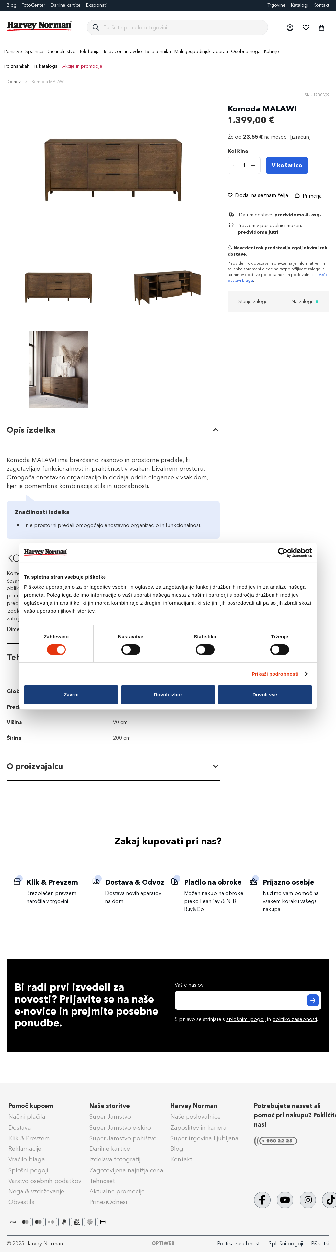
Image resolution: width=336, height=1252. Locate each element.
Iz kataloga (46, 66)
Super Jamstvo (110, 1116)
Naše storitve (109, 1106)
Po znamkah (17, 66)
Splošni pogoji (28, 1170)
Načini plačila (26, 1116)
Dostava (19, 1127)
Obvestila (21, 1202)
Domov (14, 81)
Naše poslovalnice (195, 1116)
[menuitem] (13, 51)
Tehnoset (102, 1181)
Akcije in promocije (82, 66)
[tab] (113, 430)
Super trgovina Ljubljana (204, 1138)
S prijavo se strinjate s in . (246, 1019)
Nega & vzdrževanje (36, 1191)
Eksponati (96, 5)
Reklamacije (24, 1148)
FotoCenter (33, 5)
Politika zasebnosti (239, 1243)
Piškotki (320, 1243)
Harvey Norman (193, 1106)
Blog (176, 1148)
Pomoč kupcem (31, 1106)
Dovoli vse (264, 694)
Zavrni (71, 694)
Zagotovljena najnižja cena (126, 1170)
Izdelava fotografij (114, 1159)
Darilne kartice (66, 5)
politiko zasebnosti (294, 1019)
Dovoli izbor (168, 694)
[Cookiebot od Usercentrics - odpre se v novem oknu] (283, 552)
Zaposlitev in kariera (198, 1127)
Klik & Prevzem (29, 1138)
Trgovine (276, 5)
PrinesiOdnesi (108, 1202)
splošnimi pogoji (246, 1019)
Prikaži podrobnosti (275, 674)
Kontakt (321, 5)
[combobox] (182, 27)
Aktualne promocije (117, 1191)
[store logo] (40, 26)
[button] (290, 27)
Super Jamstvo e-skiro (120, 1127)
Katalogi (299, 5)
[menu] (168, 59)
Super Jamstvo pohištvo (123, 1138)
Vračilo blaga (26, 1159)
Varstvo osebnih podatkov (44, 1181)
